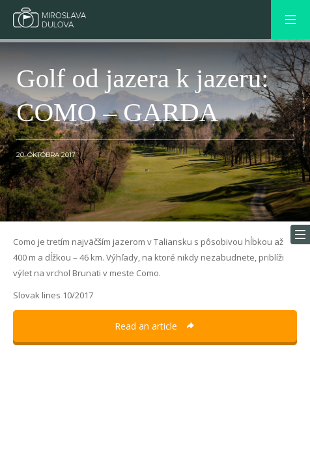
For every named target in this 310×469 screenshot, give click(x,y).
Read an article (155, 326)
